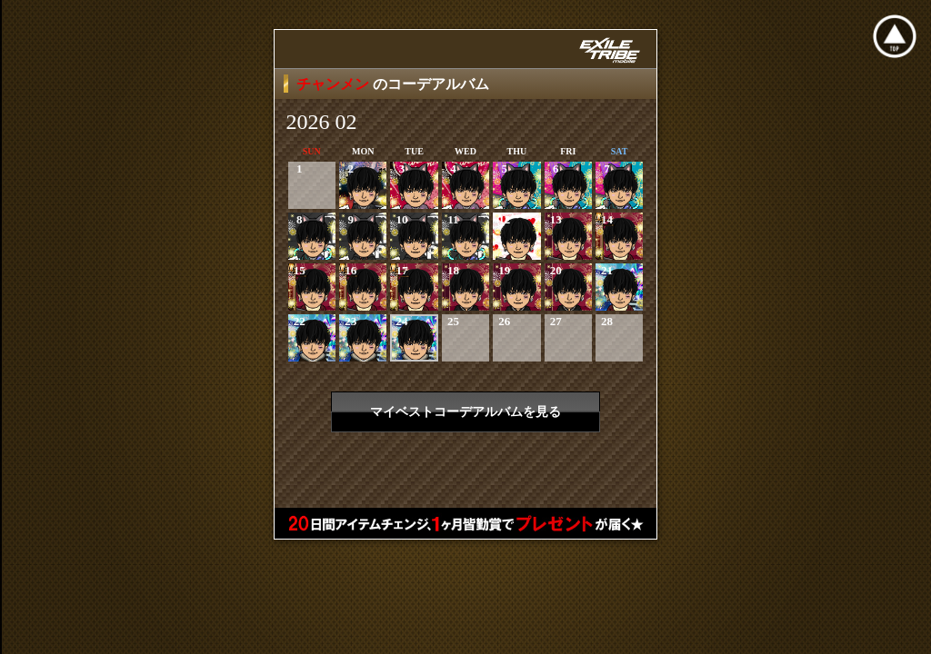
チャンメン (334, 84)
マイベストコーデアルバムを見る (465, 412)
